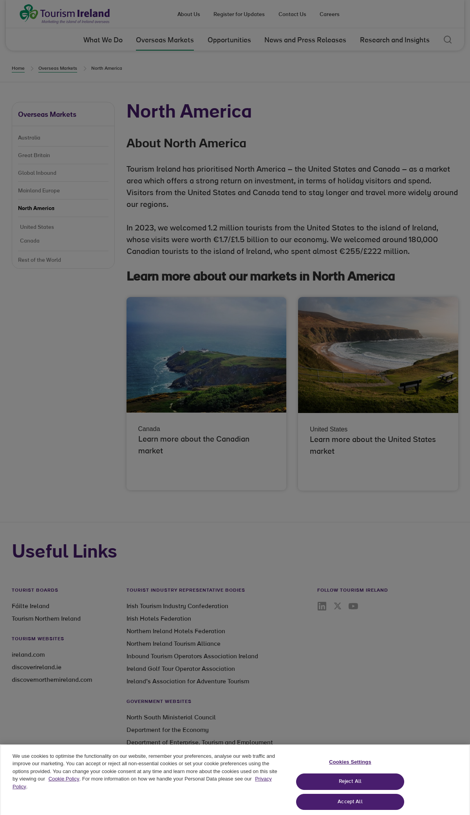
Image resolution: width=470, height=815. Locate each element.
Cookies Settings (350, 767)
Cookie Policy (64, 784)
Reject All (350, 787)
